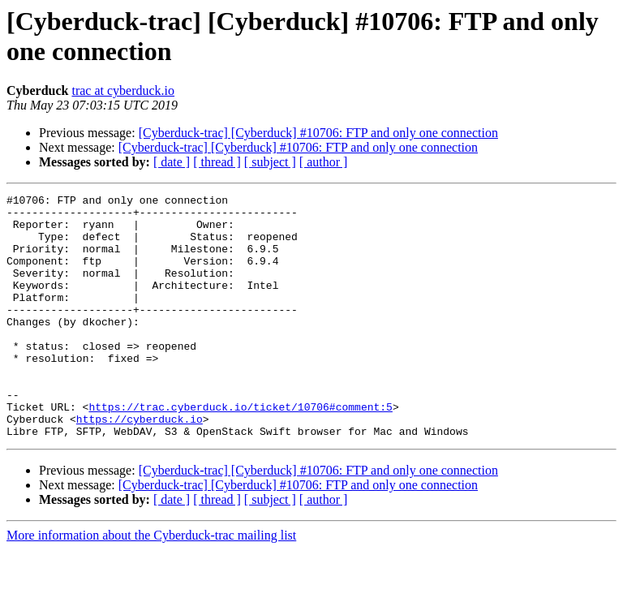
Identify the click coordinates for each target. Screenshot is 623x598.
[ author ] (323, 162)
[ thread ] (217, 162)
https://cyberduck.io (139, 465)
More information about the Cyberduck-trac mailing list (151, 584)
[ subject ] (270, 162)
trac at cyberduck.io (122, 90)
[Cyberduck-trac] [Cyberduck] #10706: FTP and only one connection (318, 133)
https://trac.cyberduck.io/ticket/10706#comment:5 (240, 450)
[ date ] (171, 162)
